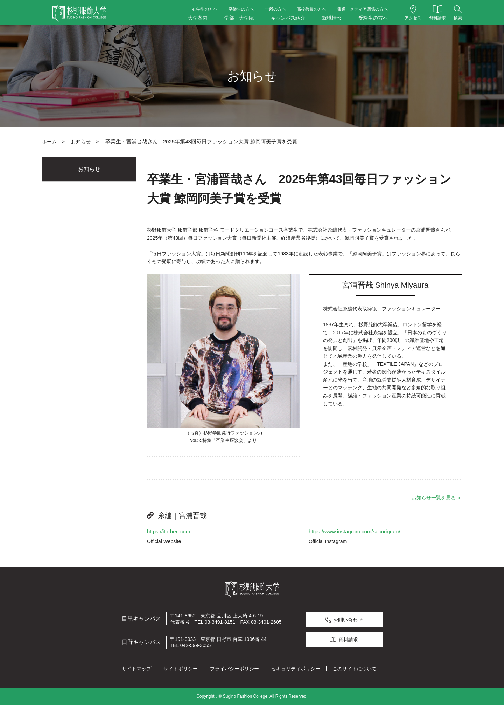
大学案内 (198, 18)
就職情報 (332, 18)
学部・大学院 (239, 18)
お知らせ (81, 141)
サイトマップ (136, 668)
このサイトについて (354, 668)
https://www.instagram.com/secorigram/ (355, 531)
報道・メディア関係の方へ (362, 9)
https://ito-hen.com (168, 531)
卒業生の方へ (241, 9)
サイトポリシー (180, 668)
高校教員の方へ (311, 9)
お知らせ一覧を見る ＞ (437, 497)
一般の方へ (275, 9)
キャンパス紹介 (288, 18)
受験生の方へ (373, 18)
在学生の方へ (204, 9)
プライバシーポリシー (234, 668)
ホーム (49, 141)
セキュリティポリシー (295, 668)
